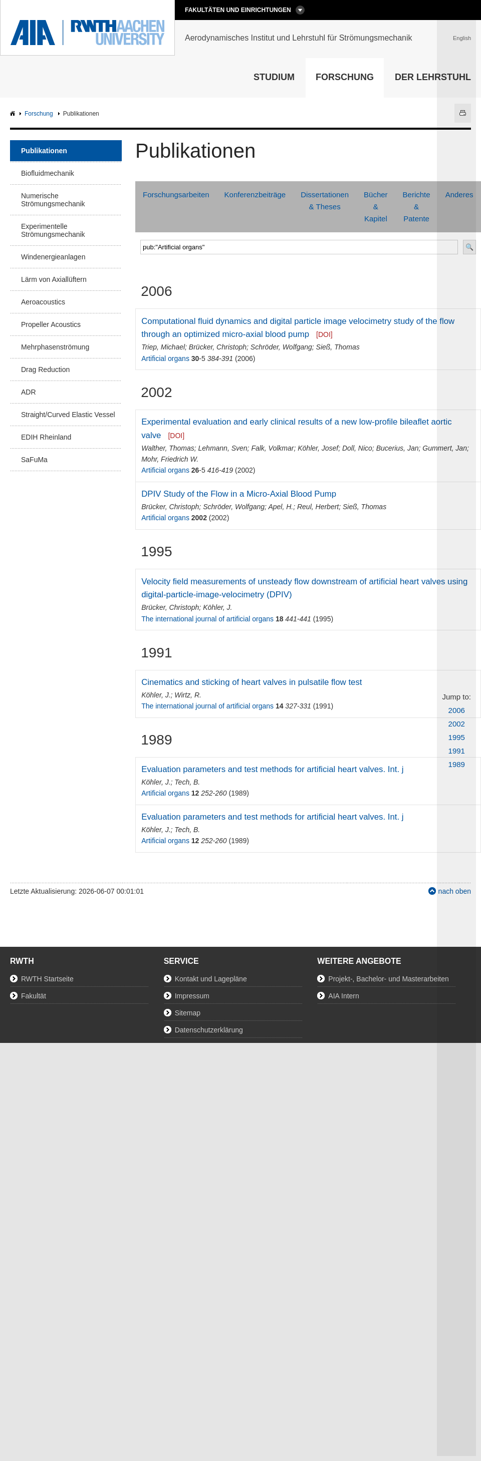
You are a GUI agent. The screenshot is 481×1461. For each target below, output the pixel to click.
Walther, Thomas (167, 448)
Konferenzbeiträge (255, 194)
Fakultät (33, 996)
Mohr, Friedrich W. (169, 459)
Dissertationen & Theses (325, 200)
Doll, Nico (357, 448)
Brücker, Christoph (218, 347)
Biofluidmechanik (47, 173)
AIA (14, 114)
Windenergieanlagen (53, 257)
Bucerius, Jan (397, 448)
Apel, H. (280, 507)
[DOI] (324, 334)
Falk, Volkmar (272, 448)
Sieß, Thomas (338, 347)
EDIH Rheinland (46, 437)
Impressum (192, 996)
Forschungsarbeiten (176, 194)
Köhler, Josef (318, 448)
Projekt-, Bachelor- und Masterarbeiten (388, 979)
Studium (274, 77)
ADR (28, 392)
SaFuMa (34, 460)
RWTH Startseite (47, 979)
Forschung (345, 77)
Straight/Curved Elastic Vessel (68, 415)
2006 (456, 710)
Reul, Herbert (318, 507)
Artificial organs (165, 358)
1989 (456, 764)
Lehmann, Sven (223, 448)
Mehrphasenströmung (55, 347)
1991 (456, 751)
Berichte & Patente (416, 206)
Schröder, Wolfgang (281, 347)
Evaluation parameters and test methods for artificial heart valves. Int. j (272, 769)
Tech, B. (187, 782)
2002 (456, 723)
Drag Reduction (45, 370)
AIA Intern (343, 996)
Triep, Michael (163, 347)
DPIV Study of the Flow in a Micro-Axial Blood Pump (238, 494)
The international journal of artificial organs (207, 619)
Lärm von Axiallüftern (54, 279)
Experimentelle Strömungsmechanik (53, 230)
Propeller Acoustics (51, 324)
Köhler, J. (217, 607)
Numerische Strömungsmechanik (53, 200)
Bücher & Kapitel (376, 206)
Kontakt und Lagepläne (211, 979)
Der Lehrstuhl (433, 77)
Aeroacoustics (43, 302)
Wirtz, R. (187, 695)
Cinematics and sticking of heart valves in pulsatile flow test (251, 682)
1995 (456, 737)
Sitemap (187, 1013)
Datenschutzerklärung (209, 1030)
